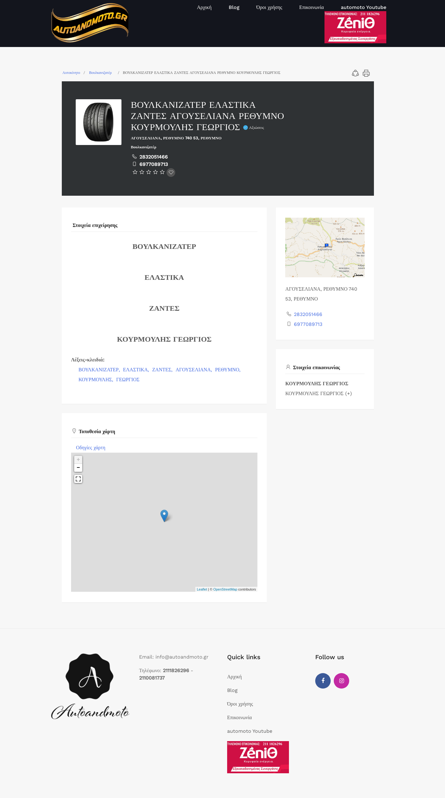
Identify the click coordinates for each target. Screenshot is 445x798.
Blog (234, 7)
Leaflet (202, 589)
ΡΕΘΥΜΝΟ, (228, 370)
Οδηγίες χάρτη (90, 447)
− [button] (78, 468)
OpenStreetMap (225, 589)
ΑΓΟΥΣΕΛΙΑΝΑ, (195, 370)
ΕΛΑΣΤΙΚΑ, (136, 370)
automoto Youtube (363, 7)
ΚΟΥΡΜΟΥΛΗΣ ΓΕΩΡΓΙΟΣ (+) (318, 393)
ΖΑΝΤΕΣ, (163, 370)
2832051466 (153, 157)
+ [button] (78, 459)
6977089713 (153, 164)
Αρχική (204, 7)
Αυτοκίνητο (71, 72)
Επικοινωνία (311, 7)
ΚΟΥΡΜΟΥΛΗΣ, (96, 379)
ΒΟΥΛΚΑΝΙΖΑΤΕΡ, (99, 370)
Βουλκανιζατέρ (100, 72)
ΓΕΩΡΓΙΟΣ (127, 379)
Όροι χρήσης (269, 7)
